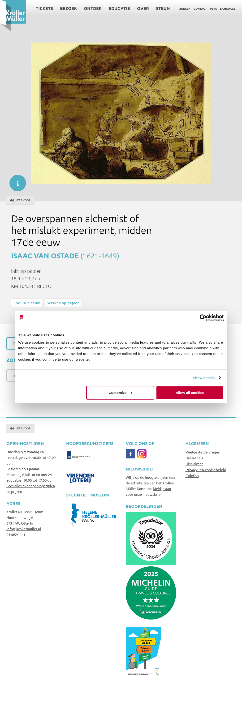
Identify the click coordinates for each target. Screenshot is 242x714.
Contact (200, 8)
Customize (120, 393)
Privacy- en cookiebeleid (206, 469)
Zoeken (184, 8)
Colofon (192, 475)
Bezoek (68, 8)
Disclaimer (194, 463)
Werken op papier (63, 302)
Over (143, 8)
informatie (15, 181)
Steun (163, 8)
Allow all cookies (190, 393)
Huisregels (194, 457)
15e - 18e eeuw (27, 302)
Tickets (44, 8)
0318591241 (15, 534)
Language (227, 8)
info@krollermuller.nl (23, 528)
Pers (213, 8)
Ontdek (93, 8)
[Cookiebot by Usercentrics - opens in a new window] (203, 317)
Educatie (119, 8)
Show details (204, 378)
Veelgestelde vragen (203, 451)
